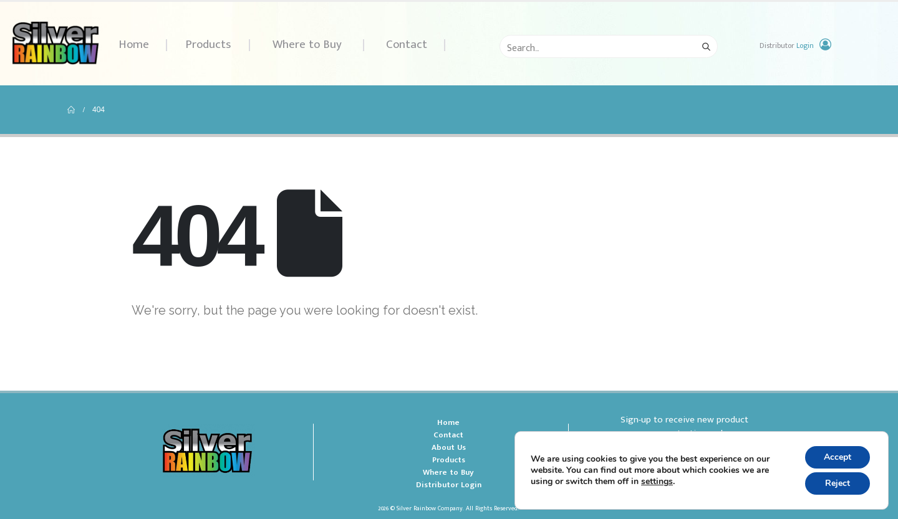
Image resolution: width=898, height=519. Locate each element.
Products (208, 44)
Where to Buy (307, 44)
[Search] (705, 46)
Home (133, 44)
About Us (449, 447)
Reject (837, 483)
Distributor (787, 46)
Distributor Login (448, 485)
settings (657, 481)
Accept (837, 457)
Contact (406, 44)
